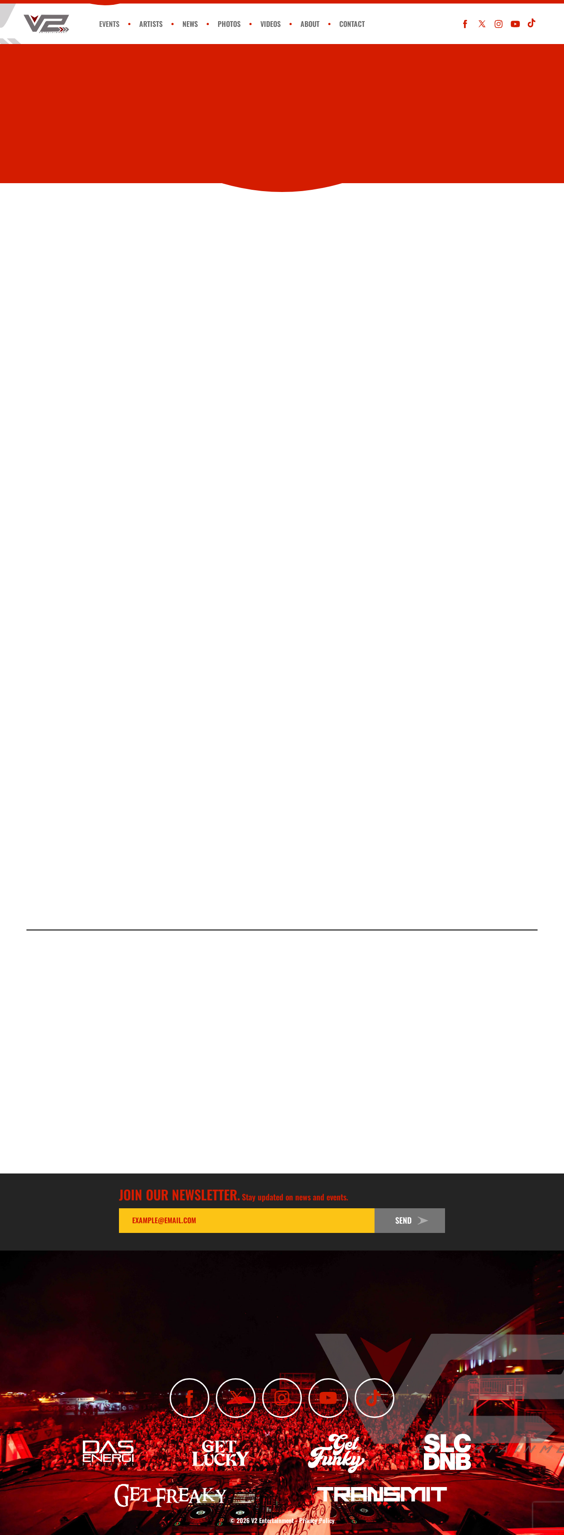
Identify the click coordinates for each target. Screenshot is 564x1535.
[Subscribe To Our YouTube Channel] (515, 24)
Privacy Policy (316, 1520)
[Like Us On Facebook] (465, 24)
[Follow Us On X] (481, 24)
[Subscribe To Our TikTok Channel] (532, 24)
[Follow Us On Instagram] (498, 24)
